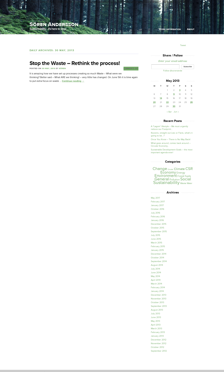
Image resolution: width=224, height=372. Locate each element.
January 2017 (157, 205)
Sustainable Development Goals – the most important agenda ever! (171, 151)
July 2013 (155, 313)
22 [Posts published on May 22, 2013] (167, 102)
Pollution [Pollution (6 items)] (175, 179)
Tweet (183, 45)
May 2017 (155, 198)
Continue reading (73, 81)
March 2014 (156, 283)
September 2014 (159, 261)
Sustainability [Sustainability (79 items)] (166, 182)
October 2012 (157, 347)
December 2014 (158, 254)
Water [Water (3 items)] (189, 183)
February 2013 (158, 332)
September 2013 (159, 306)
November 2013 (158, 298)
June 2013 (156, 317)
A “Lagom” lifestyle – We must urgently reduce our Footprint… (169, 127)
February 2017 (158, 201)
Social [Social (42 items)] (185, 179)
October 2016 (157, 209)
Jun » (176, 111)
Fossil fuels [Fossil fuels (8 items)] (184, 176)
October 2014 (157, 257)
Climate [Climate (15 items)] (179, 169)
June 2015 (156, 239)
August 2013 (157, 310)
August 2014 (157, 265)
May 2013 (155, 321)
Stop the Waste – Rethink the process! (75, 63)
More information (170, 29)
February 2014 (158, 287)
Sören (62, 68)
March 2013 (156, 328)
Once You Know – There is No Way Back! (170, 139)
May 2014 (155, 276)
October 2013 (157, 302)
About (190, 29)
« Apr (169, 111)
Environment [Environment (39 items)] (165, 175)
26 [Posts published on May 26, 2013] (191, 102)
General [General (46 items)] (161, 179)
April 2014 (156, 280)
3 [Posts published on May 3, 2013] (179, 90)
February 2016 (158, 216)
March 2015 (156, 242)
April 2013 (156, 324)
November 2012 (158, 343)
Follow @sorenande (172, 70)
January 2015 (157, 250)
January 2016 (157, 220)
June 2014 (156, 272)
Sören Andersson (54, 24)
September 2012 (159, 351)
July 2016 (155, 213)
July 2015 (155, 235)
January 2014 (157, 291)
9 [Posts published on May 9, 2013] (174, 94)
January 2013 (157, 336)
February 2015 (158, 246)
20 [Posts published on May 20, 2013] (154, 102)
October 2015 (157, 227)
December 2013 (158, 295)
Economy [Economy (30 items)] (168, 172)
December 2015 (158, 224)
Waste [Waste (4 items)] (183, 183)
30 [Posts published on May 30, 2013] (174, 106)
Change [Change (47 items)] (160, 168)
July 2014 (155, 268)
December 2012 (158, 339)
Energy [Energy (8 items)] (181, 172)
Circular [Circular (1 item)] (170, 169)
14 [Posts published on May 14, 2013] (161, 98)
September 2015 (159, 231)
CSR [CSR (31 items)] (189, 168)
